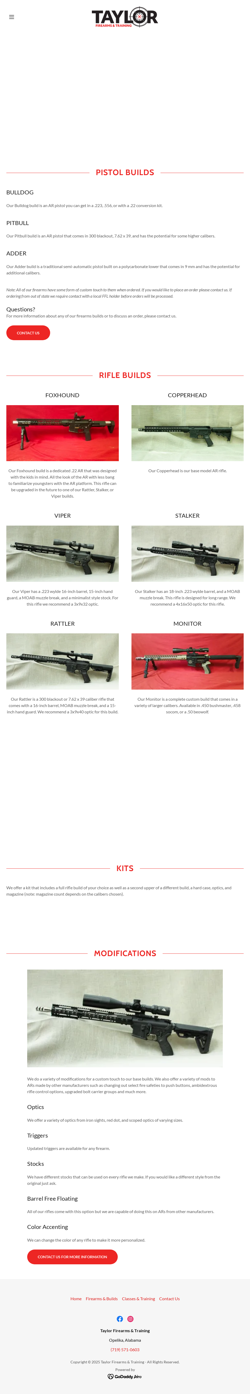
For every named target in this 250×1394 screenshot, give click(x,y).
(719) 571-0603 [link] (125, 1349)
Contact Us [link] (169, 1298)
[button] (24, 17)
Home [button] (76, 1298)
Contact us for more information (72, 1257)
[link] (125, 16)
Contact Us (28, 333)
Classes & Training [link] (138, 1298)
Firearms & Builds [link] (102, 1298)
